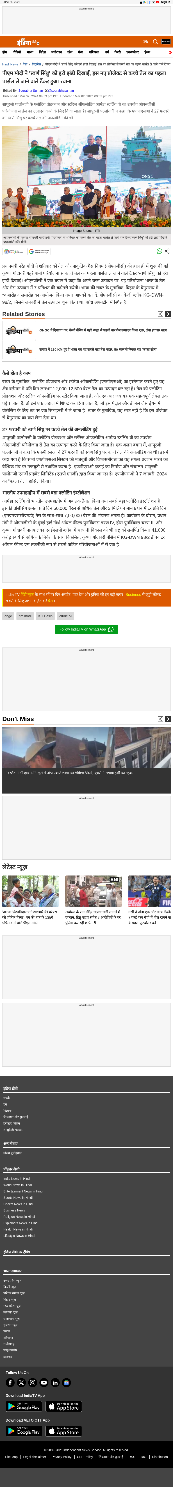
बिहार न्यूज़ (9, 1299)
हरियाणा (8, 1337)
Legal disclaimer (34, 1457)
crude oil (65, 616)
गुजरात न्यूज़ (10, 1325)
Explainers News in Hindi (20, 1223)
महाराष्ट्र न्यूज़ (10, 1312)
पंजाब (6, 1331)
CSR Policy (85, 1457)
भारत (30, 52)
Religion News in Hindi (19, 1216)
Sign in (165, 2)
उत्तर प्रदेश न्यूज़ (12, 1280)
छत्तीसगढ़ (8, 1344)
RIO (143, 1457)
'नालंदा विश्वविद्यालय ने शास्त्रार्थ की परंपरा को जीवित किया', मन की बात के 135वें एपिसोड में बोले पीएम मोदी (29, 885)
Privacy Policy (61, 1457)
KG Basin (45, 616)
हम (5, 1104)
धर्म (107, 52)
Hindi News (10, 64)
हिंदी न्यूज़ (27, 594)
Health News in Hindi (18, 1229)
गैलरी (117, 52)
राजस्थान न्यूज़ (11, 1318)
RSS (132, 1457)
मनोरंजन (56, 52)
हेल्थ (147, 52)
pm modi (25, 616)
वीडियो (17, 52)
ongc (8, 616)
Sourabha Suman (30, 90)
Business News (14, 1210)
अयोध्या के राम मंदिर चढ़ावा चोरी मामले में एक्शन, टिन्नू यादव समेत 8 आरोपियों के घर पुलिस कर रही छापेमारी (93, 885)
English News (13, 1130)
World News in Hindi (17, 1185)
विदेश (42, 52)
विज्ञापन (8, 1111)
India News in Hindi (16, 1178)
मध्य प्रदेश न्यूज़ (11, 1306)
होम (4, 52)
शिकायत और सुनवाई (15, 1117)
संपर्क (6, 1098)
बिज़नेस (36, 64)
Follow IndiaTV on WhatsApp (86, 629)
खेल (69, 52)
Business (133, 594)
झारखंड (7, 1356)
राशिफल (94, 52)
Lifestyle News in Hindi (19, 1236)
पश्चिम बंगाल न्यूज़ (14, 1293)
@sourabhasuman (61, 90)
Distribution (160, 1457)
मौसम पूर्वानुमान (12, 1153)
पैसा (80, 52)
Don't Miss (18, 718)
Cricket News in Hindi (18, 1204)
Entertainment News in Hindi (23, 1191)
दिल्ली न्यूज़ (9, 1287)
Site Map (11, 1457)
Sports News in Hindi (18, 1197)
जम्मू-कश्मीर (10, 1350)
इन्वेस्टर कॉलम (11, 1123)
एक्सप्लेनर (132, 52)
